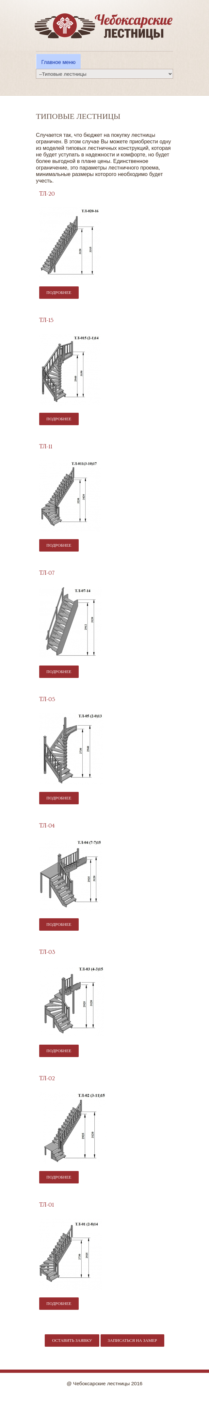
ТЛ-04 (47, 825)
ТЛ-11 (45, 446)
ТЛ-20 (47, 193)
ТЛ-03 (47, 952)
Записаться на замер (132, 1340)
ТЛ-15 (46, 320)
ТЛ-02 (47, 1078)
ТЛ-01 (46, 1204)
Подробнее (62, 292)
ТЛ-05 (47, 699)
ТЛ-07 (47, 573)
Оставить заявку (72, 1340)
